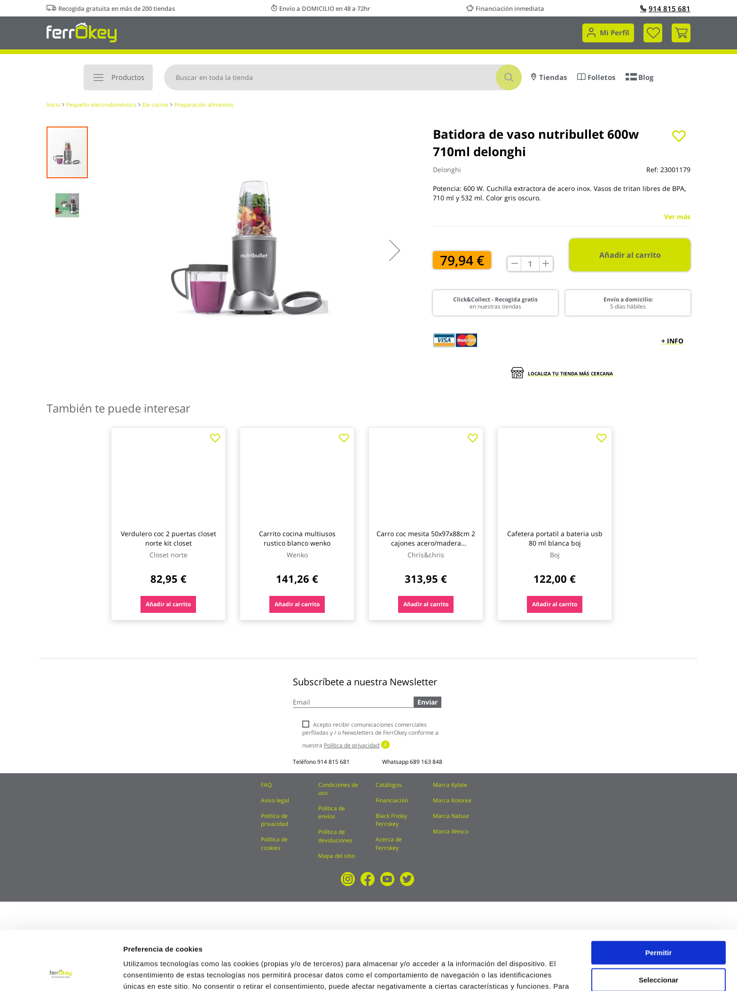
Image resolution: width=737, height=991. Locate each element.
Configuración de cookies (519, 972)
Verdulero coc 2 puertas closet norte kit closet (168, 538)
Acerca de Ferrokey (389, 843)
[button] (395, 250)
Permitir (658, 897)
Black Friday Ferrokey (391, 820)
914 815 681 (665, 8)
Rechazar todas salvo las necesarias (658, 954)
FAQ (266, 785)
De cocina (155, 105)
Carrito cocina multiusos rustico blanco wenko (297, 538)
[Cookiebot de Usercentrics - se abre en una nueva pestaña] (61, 973)
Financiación (392, 800)
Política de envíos (331, 812)
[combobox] (343, 77)
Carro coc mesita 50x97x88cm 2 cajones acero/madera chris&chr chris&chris (425, 543)
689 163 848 (426, 762)
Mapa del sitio (336, 856)
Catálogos (389, 785)
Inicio (53, 105)
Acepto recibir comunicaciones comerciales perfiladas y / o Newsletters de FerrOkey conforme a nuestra (370, 735)
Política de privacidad (274, 820)
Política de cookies (274, 843)
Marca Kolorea (452, 800)
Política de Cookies (272, 942)
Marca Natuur (451, 816)
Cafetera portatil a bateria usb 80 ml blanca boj (555, 538)
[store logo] (82, 31)
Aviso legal (275, 800)
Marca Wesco (451, 831)
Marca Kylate (450, 785)
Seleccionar (658, 924)
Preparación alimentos (204, 105)
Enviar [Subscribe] (427, 702)
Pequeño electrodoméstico (101, 105)
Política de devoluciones (335, 836)
